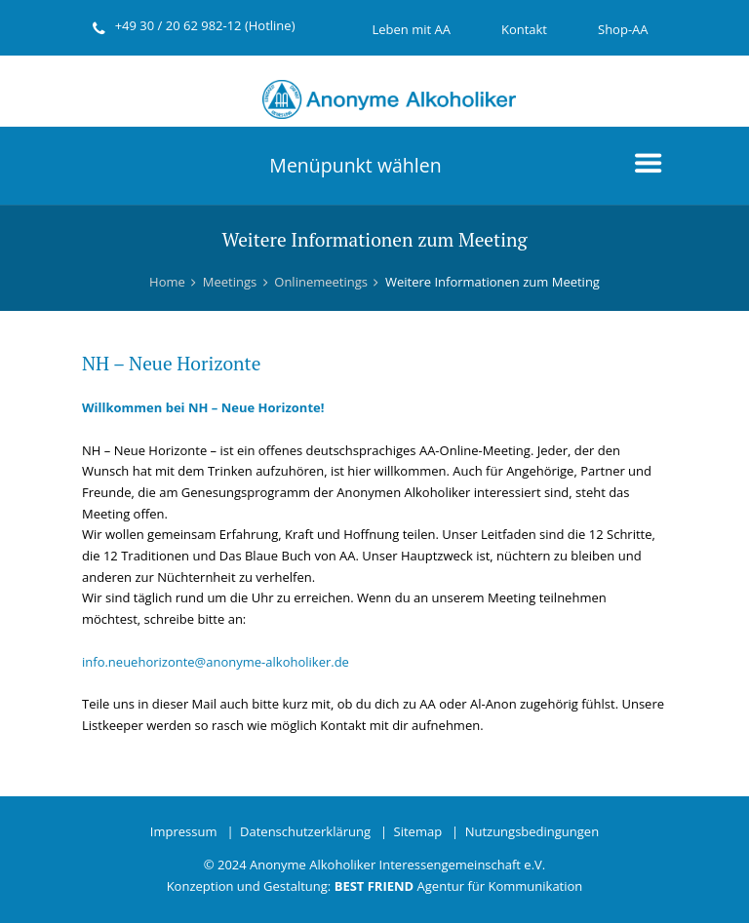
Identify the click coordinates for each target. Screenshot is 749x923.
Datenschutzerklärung (305, 831)
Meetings (229, 281)
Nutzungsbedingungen (532, 831)
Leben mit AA (411, 29)
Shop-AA (623, 29)
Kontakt (524, 29)
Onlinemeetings (321, 281)
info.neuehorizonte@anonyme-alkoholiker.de (215, 662)
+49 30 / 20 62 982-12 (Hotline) (205, 25)
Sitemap (418, 831)
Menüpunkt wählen (355, 165)
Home (167, 281)
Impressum (183, 831)
